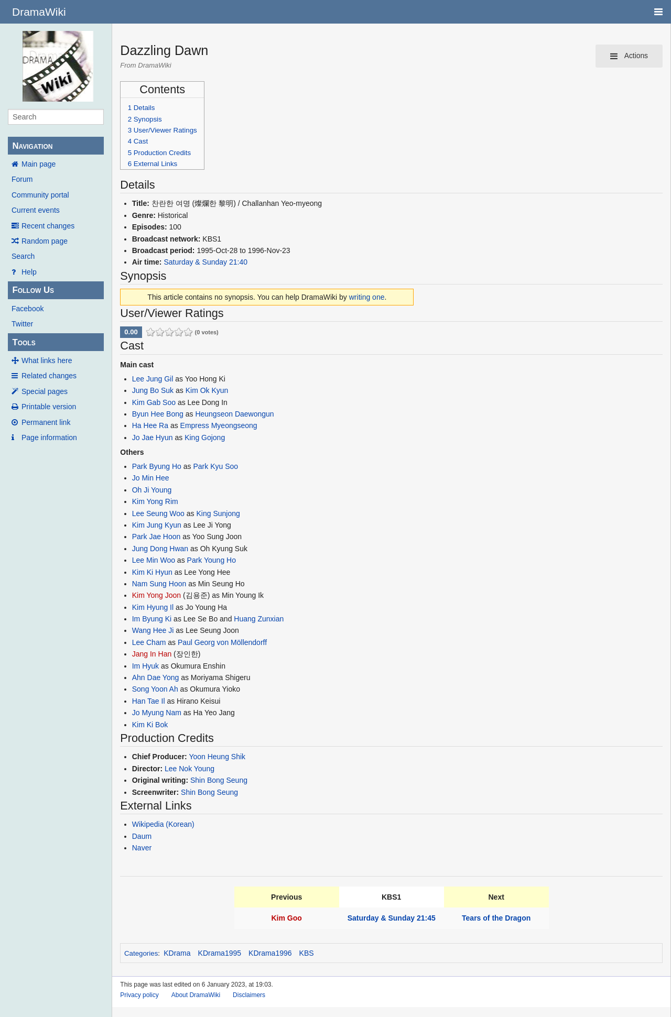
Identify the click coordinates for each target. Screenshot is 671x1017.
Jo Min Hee (150, 478)
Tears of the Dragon (496, 918)
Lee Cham (149, 642)
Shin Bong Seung (218, 780)
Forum (22, 179)
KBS (306, 953)
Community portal (40, 195)
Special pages (44, 391)
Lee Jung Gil (153, 379)
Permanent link (45, 422)
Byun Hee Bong (157, 414)
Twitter (22, 324)
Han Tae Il (148, 701)
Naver (141, 848)
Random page (44, 241)
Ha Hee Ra (150, 425)
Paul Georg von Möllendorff (222, 642)
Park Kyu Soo (215, 466)
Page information (49, 437)
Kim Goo (287, 918)
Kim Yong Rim (155, 501)
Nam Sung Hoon (159, 583)
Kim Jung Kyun (156, 525)
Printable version (48, 406)
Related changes (49, 375)
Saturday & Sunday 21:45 (392, 918)
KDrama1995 (220, 953)
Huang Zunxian (259, 619)
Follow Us (33, 290)
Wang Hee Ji (153, 630)
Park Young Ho (211, 560)
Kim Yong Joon (156, 595)
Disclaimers (249, 995)
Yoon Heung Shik (217, 756)
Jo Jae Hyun (152, 437)
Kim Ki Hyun (152, 572)
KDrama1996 (270, 953)
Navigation (32, 146)
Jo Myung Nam (156, 712)
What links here (46, 360)
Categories (141, 953)
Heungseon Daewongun (234, 414)
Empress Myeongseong (218, 425)
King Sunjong (218, 513)
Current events (36, 210)
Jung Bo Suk (153, 390)
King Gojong (205, 437)
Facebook (28, 308)
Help (29, 272)
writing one (367, 297)
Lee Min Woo (153, 560)
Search (23, 256)
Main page (38, 164)
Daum (141, 836)
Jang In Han (152, 654)
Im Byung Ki (151, 619)
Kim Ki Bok (150, 724)
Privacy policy (139, 995)
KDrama (177, 953)
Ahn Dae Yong (155, 677)
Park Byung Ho (156, 466)
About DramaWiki (195, 995)
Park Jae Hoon (156, 536)
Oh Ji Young (152, 490)
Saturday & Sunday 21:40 (205, 262)
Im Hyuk (145, 666)
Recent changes (47, 226)
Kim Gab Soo (154, 402)
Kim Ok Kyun (207, 390)
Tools (23, 342)
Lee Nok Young (189, 768)
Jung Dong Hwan (160, 548)
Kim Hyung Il (153, 607)
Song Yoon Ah (155, 689)
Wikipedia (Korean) (163, 824)
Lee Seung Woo (158, 513)
